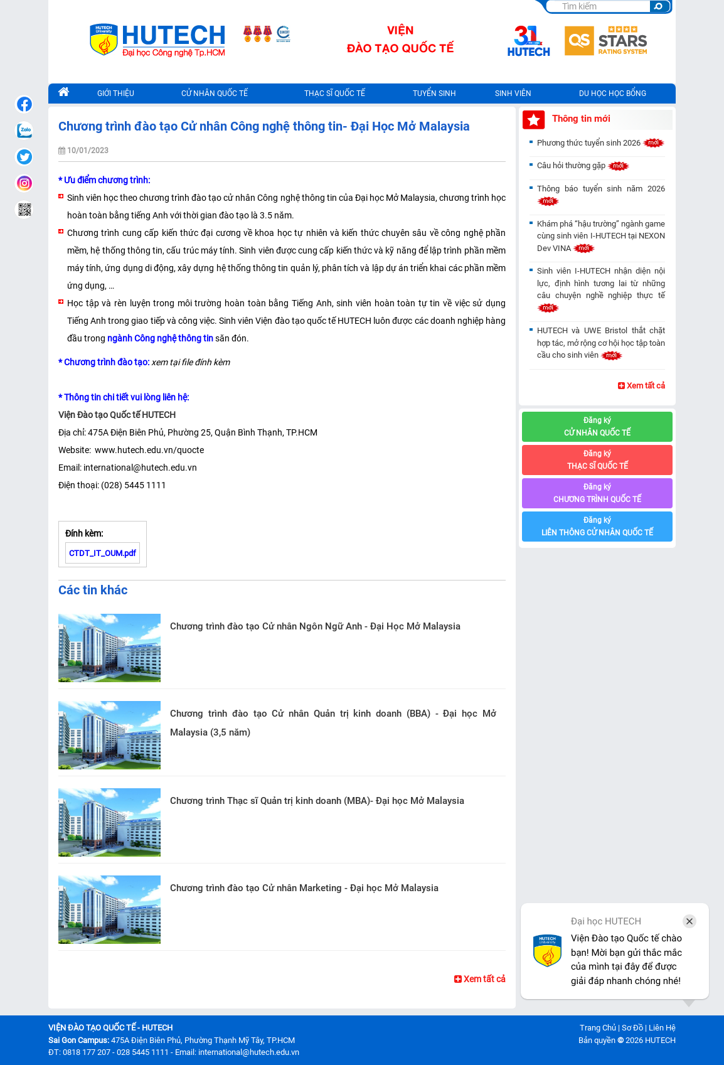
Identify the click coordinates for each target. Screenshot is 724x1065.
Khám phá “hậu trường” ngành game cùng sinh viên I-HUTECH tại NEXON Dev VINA (601, 236)
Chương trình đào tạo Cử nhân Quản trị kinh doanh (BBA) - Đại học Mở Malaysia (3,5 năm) (333, 723)
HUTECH (660, 1040)
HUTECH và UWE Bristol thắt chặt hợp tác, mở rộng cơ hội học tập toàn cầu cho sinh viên (601, 343)
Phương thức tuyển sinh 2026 (601, 142)
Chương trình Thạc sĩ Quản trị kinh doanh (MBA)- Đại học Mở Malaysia (317, 800)
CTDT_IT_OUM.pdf (102, 553)
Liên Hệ (662, 1027)
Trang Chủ (598, 1027)
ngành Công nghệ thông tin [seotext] (160, 338)
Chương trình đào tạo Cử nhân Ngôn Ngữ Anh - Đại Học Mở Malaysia (315, 626)
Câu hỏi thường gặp (583, 165)
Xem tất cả (480, 979)
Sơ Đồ (632, 1027)
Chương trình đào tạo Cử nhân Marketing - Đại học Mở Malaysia (304, 888)
